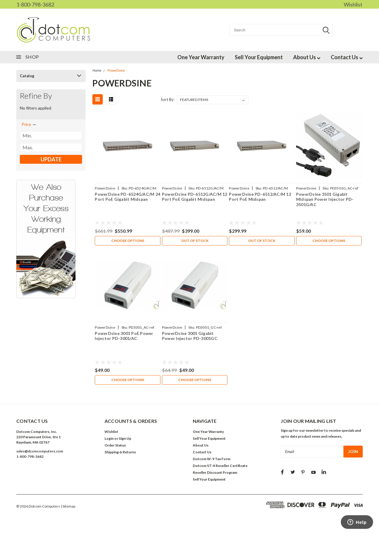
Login (109, 438)
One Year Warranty (200, 57)
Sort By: (167, 99)
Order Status (115, 445)
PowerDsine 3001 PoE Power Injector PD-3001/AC (124, 336)
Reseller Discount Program (215, 472)
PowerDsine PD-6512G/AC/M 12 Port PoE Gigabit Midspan (194, 197)
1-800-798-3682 (35, 4)
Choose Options (127, 240)
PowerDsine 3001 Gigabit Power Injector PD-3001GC (189, 336)
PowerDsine (116, 71)
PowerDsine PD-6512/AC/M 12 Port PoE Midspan (260, 197)
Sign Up (125, 438)
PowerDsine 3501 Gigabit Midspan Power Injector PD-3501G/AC (325, 199)
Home (96, 71)
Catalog (27, 75)
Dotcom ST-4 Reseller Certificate (220, 465)
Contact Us (347, 57)
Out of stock (194, 240)
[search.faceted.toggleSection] (29, 124)
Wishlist (353, 4)
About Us (306, 57)
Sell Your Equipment (259, 57)
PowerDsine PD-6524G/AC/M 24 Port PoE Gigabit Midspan (127, 197)
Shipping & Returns (120, 452)
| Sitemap (68, 506)
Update (51, 159)
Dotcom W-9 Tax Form (211, 459)
